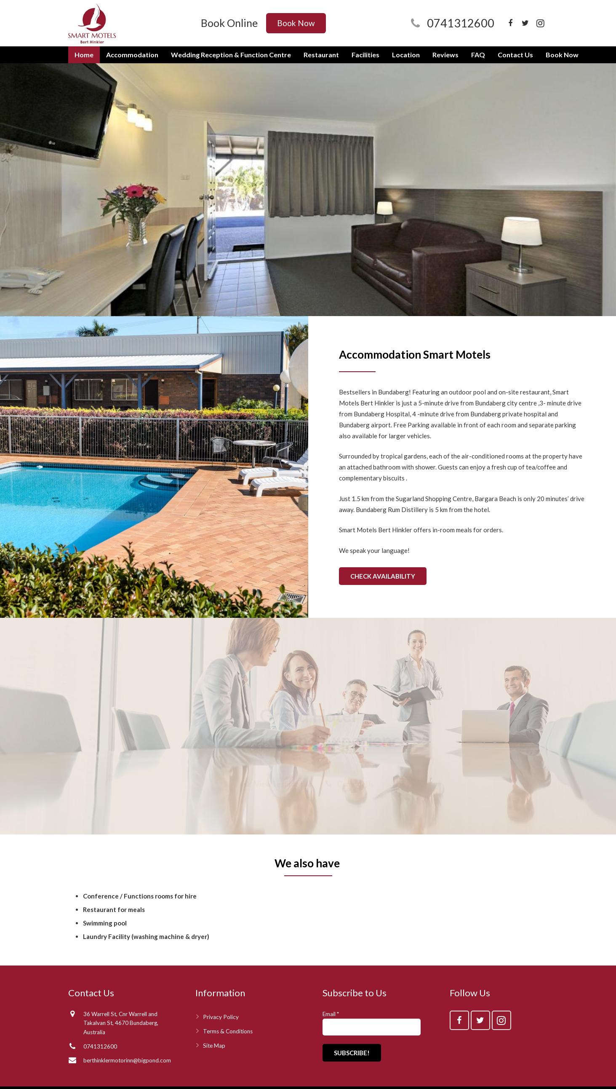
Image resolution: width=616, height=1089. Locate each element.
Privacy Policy (221, 1017)
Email (331, 1014)
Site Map (214, 1045)
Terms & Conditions (228, 1031)
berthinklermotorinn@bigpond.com (127, 1060)
